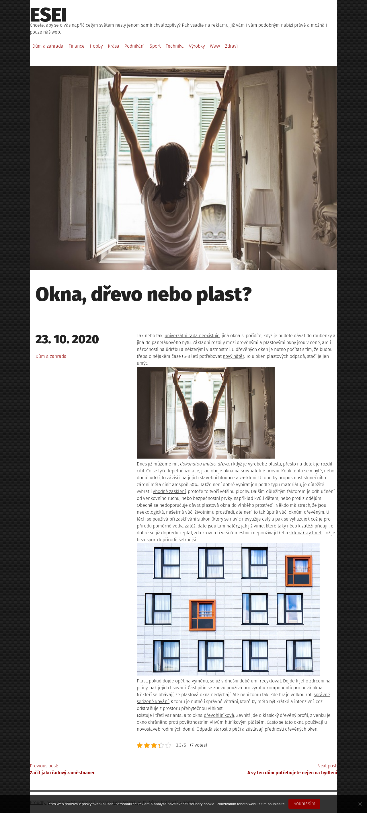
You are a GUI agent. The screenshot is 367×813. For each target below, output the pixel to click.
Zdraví (231, 46)
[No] (360, 804)
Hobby (96, 46)
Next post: (260, 769)
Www (215, 46)
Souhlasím (304, 803)
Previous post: (107, 769)
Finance (77, 46)
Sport (155, 46)
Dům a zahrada (47, 46)
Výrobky (197, 46)
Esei (48, 15)
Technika (175, 46)
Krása (113, 46)
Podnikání (134, 46)
